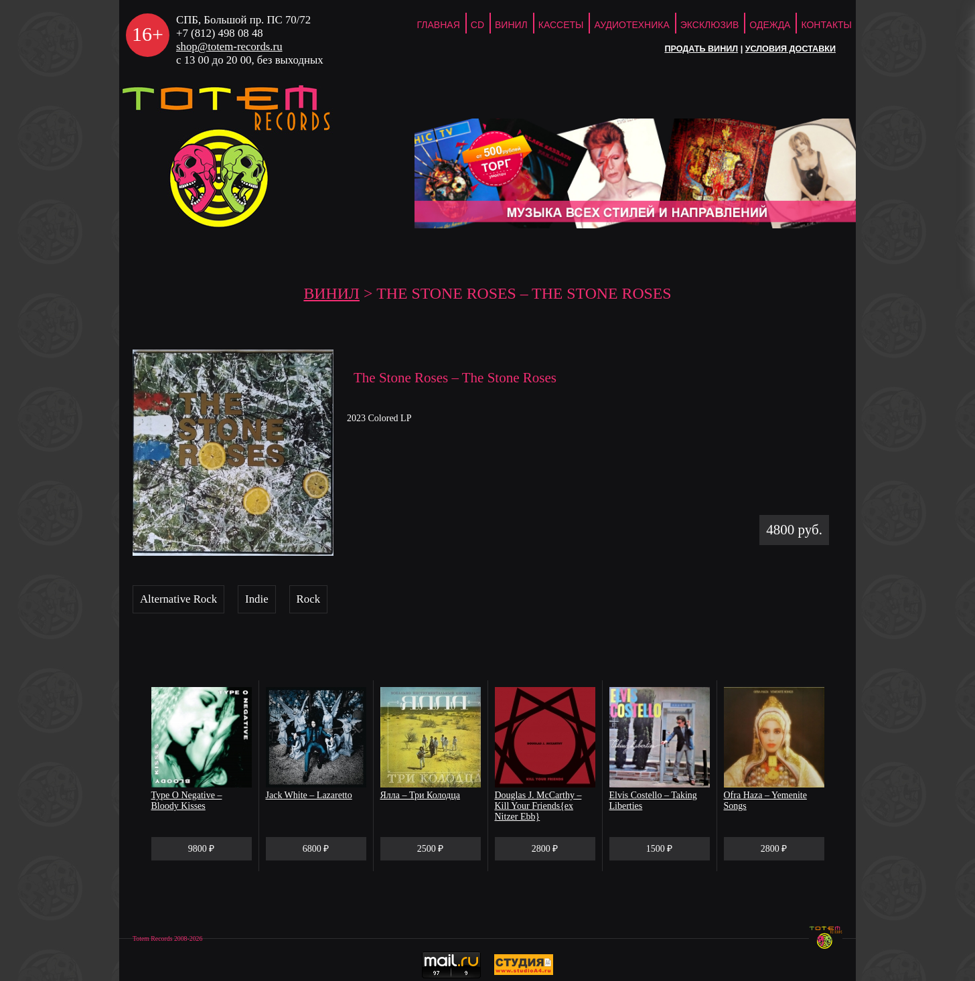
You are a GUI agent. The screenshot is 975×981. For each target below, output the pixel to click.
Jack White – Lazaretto (309, 795)
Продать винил (701, 49)
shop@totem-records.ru (229, 46)
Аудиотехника (631, 24)
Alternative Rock (178, 599)
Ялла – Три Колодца (420, 795)
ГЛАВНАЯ (438, 24)
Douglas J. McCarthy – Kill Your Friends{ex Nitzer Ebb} (538, 806)
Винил (511, 24)
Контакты (826, 24)
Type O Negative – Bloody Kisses (186, 800)
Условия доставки (790, 49)
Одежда (769, 24)
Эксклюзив (709, 24)
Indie (256, 599)
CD (477, 24)
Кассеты (561, 24)
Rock (308, 599)
